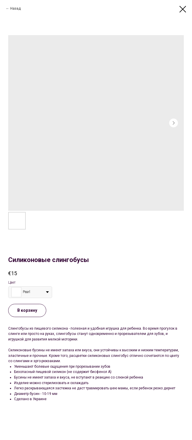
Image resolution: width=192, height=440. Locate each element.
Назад (15, 8)
